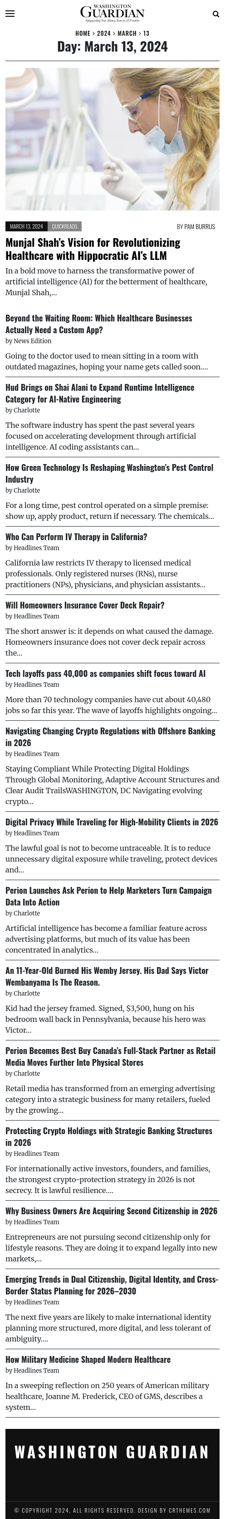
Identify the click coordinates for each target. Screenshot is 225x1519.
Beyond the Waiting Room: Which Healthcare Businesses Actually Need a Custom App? (98, 323)
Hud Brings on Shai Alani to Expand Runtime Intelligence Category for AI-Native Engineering (99, 393)
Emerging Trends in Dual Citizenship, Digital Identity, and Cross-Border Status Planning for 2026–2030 (111, 1285)
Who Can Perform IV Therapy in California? (76, 536)
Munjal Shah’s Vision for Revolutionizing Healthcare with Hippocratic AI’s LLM (92, 248)
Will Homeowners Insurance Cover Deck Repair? (85, 605)
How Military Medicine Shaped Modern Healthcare (88, 1359)
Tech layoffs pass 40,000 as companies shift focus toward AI (105, 673)
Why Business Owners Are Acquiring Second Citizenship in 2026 (111, 1211)
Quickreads (65, 226)
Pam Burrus (199, 226)
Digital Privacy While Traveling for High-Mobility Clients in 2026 (111, 822)
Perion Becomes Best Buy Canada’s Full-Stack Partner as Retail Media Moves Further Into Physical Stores (110, 1056)
